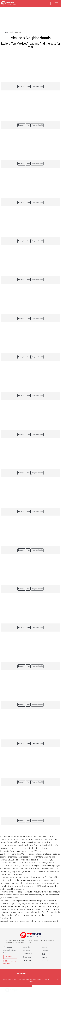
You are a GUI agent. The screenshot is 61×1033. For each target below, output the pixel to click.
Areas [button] (10, 996)
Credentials (27, 957)
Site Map (45, 951)
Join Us (44, 957)
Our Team (26, 950)
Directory (45, 947)
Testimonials (27, 953)
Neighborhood (37, 86)
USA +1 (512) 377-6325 (9, 951)
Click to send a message (9, 962)
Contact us (10, 957)
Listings (21, 86)
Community (27, 960)
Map (28, 86)
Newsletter (46, 961)
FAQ (43, 954)
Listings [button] (10, 1001)
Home (6, 32)
